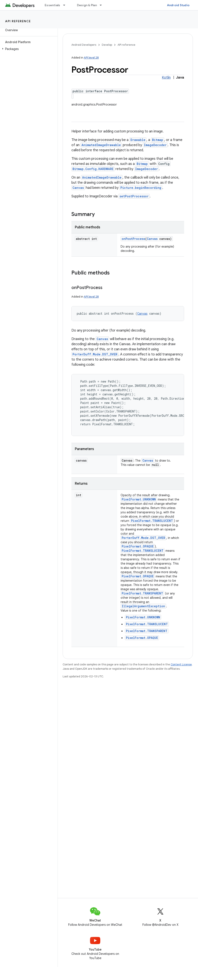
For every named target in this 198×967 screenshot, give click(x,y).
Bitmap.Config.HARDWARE (93, 169)
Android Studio (178, 5)
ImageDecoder (155, 145)
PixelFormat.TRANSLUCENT (152, 521)
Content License (181, 664)
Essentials (52, 5)
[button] (28, 48)
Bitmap (157, 140)
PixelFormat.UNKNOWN (139, 499)
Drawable (137, 140)
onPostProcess (133, 239)
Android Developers (83, 45)
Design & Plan (87, 5)
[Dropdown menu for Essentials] (66, 5)
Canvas (78, 188)
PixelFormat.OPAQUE (138, 546)
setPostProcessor (134, 196)
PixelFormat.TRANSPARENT (142, 593)
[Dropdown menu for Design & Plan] (102, 5)
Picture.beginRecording (140, 188)
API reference (18, 21)
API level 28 (91, 57)
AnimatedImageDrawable (101, 145)
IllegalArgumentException (143, 606)
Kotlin (166, 77)
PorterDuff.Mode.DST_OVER (94, 354)
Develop (107, 45)
